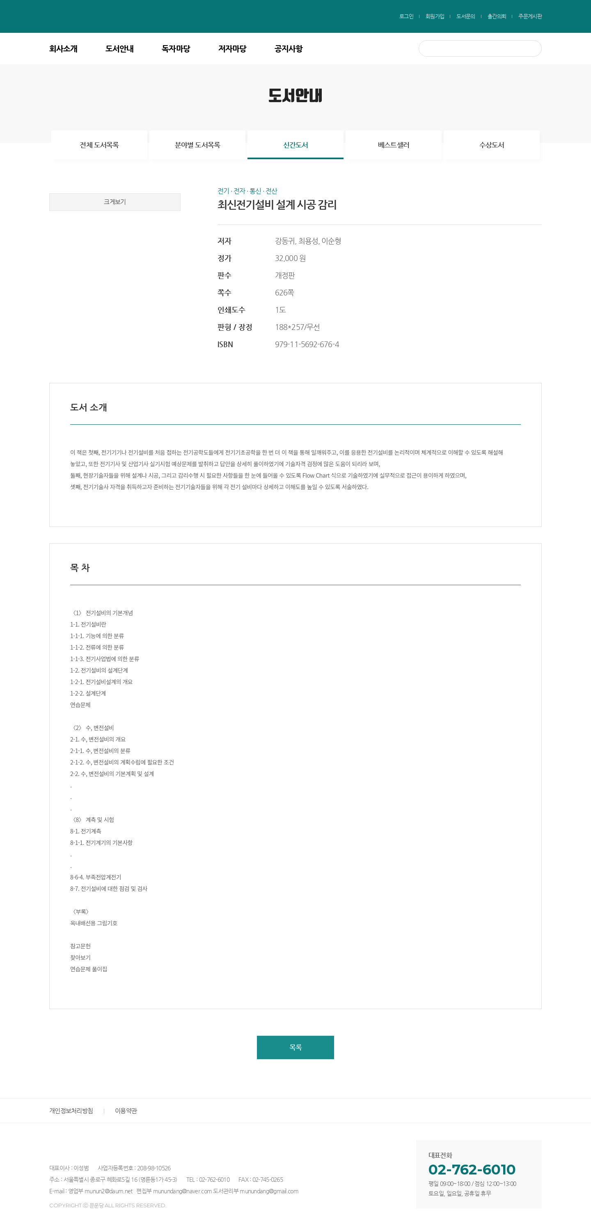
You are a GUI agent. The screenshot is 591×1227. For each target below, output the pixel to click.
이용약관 (126, 1111)
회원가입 (435, 16)
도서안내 (119, 48)
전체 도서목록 (99, 145)
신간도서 (295, 145)
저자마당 (232, 48)
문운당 (107, 16)
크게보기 (115, 202)
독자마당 (176, 48)
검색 (531, 48)
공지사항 (288, 48)
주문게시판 (530, 16)
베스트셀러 (393, 145)
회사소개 (63, 48)
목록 (295, 1048)
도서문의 (465, 16)
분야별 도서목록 (197, 145)
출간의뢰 (497, 16)
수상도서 (491, 145)
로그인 (406, 16)
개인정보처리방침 (71, 1111)
